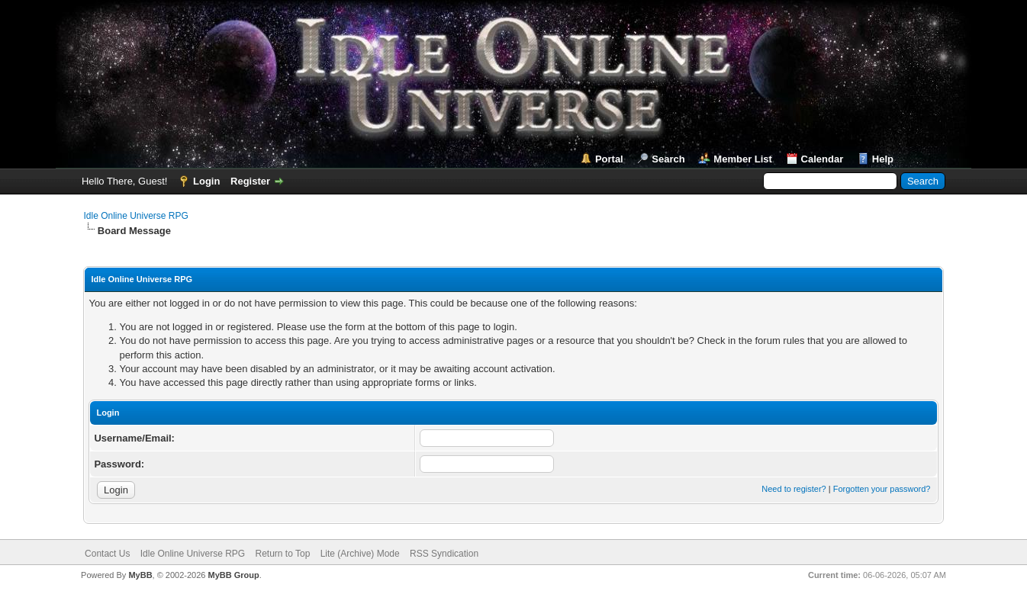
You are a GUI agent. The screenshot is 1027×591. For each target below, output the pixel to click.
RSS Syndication (444, 553)
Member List (742, 159)
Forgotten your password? (882, 488)
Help (882, 159)
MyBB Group (233, 575)
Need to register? (793, 488)
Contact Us (107, 553)
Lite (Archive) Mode (360, 553)
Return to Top (282, 553)
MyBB (140, 575)
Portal (609, 159)
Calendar (822, 159)
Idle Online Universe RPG (135, 215)
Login (206, 181)
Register (250, 181)
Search (668, 159)
